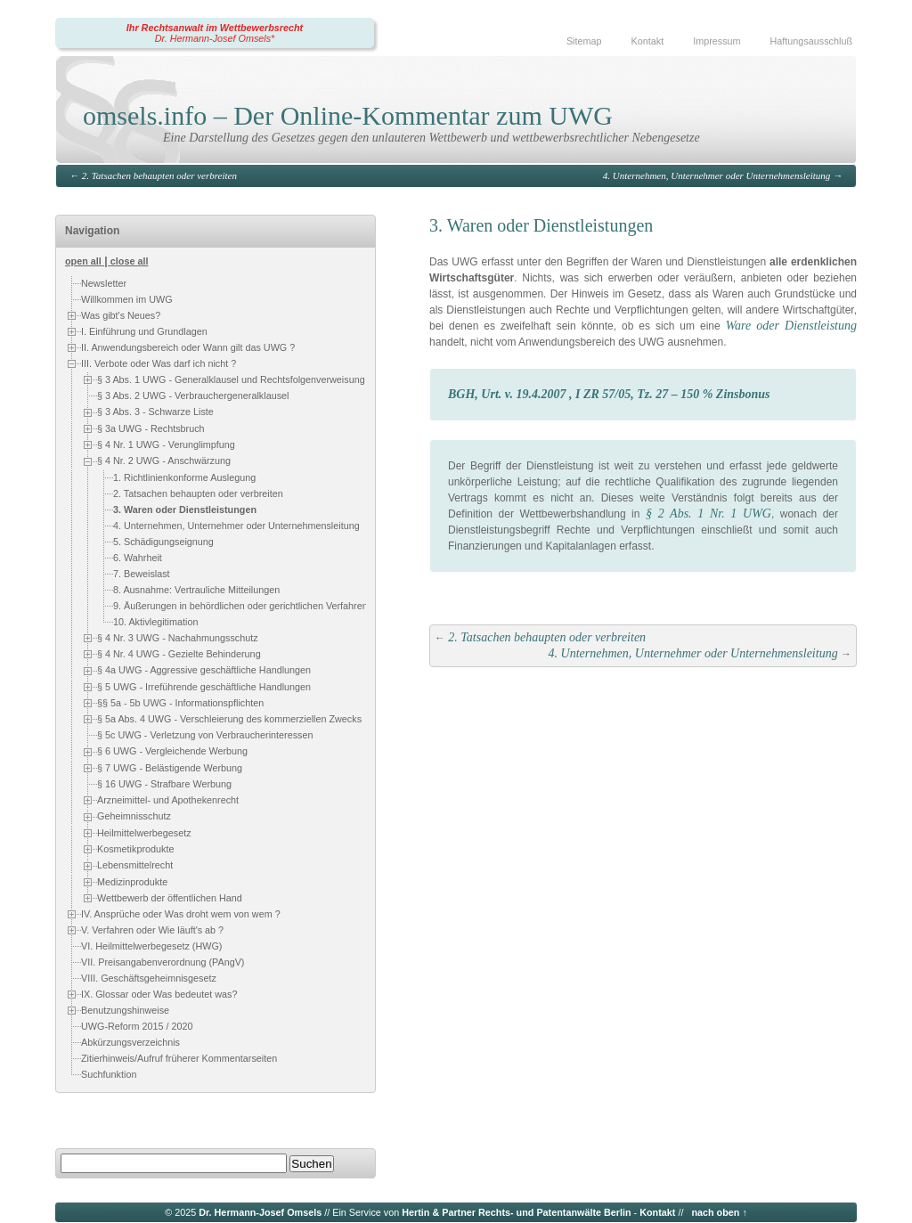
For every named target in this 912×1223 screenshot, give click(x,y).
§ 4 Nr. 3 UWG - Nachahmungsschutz (177, 637)
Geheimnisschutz (134, 816)
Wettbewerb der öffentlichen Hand (169, 898)
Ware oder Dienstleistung (791, 325)
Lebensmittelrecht (135, 865)
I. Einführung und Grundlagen (144, 331)
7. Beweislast (141, 573)
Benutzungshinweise (125, 1010)
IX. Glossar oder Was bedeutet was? (159, 994)
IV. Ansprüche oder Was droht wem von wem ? (181, 914)
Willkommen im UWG (127, 299)
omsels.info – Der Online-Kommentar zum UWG (348, 115)
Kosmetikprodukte (135, 849)
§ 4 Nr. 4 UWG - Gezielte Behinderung (179, 653)
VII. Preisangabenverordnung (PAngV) (162, 962)
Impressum (716, 41)
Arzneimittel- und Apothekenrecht (168, 800)
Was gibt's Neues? (120, 315)
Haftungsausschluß (811, 41)
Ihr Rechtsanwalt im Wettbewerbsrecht (214, 27)
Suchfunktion (108, 1074)
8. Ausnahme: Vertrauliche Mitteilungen (196, 589)
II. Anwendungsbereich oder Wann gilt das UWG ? (188, 347)
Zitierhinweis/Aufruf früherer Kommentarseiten (179, 1058)
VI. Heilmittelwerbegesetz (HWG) (151, 946)
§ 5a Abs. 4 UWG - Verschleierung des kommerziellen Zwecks (229, 718)
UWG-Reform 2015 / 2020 (136, 1026)
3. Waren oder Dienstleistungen (184, 509)
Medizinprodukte (132, 881)
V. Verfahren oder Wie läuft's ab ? (152, 930)
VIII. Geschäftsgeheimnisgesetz (148, 978)
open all (83, 261)
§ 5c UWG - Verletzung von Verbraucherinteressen (205, 735)
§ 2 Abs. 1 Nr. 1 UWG (708, 513)
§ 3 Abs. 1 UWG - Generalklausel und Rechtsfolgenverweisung (231, 379)
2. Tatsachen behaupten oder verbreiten (159, 175)
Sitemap (584, 41)
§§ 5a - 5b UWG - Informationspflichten (180, 702)
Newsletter (103, 283)
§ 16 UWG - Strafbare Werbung (164, 784)
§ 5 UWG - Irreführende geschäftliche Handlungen (204, 686)
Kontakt (647, 41)
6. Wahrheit (137, 557)
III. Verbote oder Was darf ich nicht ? (158, 363)
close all (129, 261)
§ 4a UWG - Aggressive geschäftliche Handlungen (204, 669)
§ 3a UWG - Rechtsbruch (151, 428)
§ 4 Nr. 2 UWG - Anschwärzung (164, 460)
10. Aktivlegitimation (155, 621)
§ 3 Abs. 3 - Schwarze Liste (155, 411)
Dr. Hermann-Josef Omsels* (215, 38)
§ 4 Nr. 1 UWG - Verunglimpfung (166, 444)
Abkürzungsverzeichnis (130, 1042)
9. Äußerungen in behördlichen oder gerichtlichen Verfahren (240, 605)
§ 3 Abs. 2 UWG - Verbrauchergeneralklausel (193, 395)
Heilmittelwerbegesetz (144, 833)
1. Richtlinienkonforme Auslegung (184, 477)
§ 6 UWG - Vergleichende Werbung (172, 751)
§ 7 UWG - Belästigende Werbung (169, 767)
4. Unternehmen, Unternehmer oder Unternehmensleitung (716, 175)
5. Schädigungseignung (163, 541)
